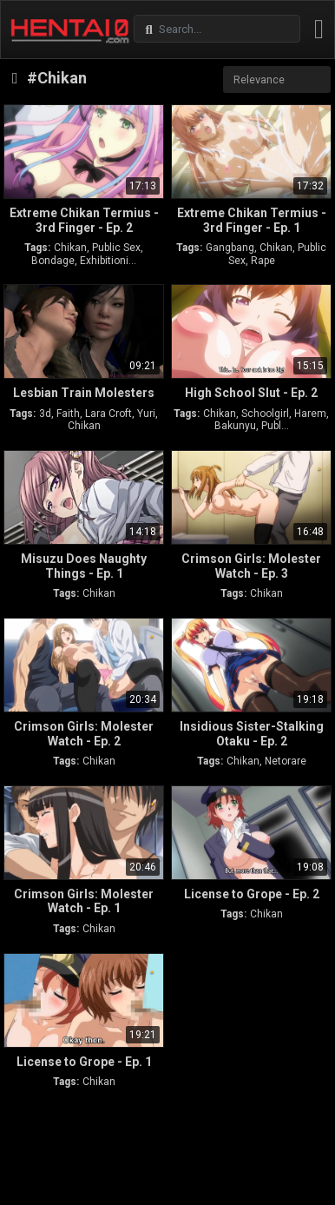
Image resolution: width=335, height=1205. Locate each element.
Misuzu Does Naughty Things (84, 566)
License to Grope (251, 894)
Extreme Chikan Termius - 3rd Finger (84, 220)
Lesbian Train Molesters (83, 393)
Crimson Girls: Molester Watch (251, 566)
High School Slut (251, 393)
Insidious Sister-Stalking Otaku (252, 733)
